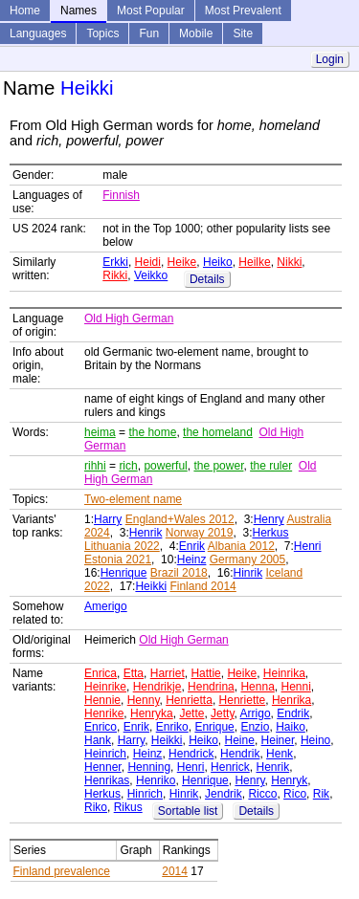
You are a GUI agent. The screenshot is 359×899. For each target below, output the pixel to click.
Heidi (148, 262)
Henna (257, 686)
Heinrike (105, 686)
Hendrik (239, 753)
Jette (191, 713)
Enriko (172, 727)
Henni (295, 686)
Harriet (167, 673)
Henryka (151, 713)
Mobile (196, 33)
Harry (108, 519)
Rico (294, 793)
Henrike (103, 713)
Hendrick (190, 753)
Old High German (128, 318)
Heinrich (105, 753)
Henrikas (106, 780)
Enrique (214, 727)
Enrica (100, 673)
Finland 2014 (202, 586)
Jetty (222, 713)
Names (78, 10)
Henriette (242, 700)
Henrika (291, 700)
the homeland (218, 432)
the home (152, 432)
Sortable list (188, 811)
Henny (143, 700)
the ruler (271, 465)
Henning (148, 767)
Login (330, 59)
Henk (279, 753)
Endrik (293, 713)
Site (243, 33)
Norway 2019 (200, 532)
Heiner (278, 740)
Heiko (218, 262)
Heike (182, 262)
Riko (95, 807)
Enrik (192, 546)
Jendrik (223, 793)
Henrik (146, 532)
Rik (321, 793)
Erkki (115, 262)
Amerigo (105, 606)
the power (218, 465)
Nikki (289, 262)
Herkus (270, 532)
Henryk (289, 780)
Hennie (102, 700)
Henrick (230, 767)
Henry (269, 519)
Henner (103, 767)
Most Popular (151, 10)
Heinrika (284, 673)
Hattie (205, 673)
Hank (97, 740)
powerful (165, 465)
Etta (133, 673)
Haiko (290, 727)
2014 (175, 871)
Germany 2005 (247, 559)
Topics (102, 33)
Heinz (192, 559)
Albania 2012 (241, 546)
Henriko (155, 780)
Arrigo (255, 713)
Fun (149, 33)
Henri (308, 546)
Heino (315, 740)
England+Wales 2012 (180, 519)
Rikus (128, 807)
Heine (240, 740)
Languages (38, 33)
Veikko (151, 275)
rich (128, 465)
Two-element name (133, 499)
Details (207, 279)
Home (25, 10)
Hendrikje (157, 686)
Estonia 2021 (117, 559)
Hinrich (145, 793)
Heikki (151, 586)
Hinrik (247, 573)
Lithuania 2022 (122, 546)
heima (100, 432)
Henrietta (189, 700)
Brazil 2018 (179, 573)
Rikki (114, 275)
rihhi (95, 465)
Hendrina (211, 686)
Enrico (100, 727)
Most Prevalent (243, 10)
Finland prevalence (61, 871)
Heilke (254, 262)
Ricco (262, 793)
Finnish (121, 195)
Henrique (124, 573)
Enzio (254, 727)
